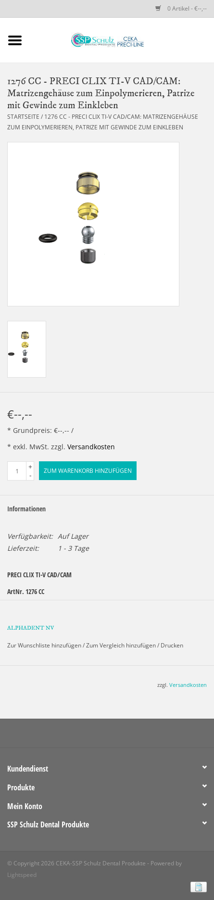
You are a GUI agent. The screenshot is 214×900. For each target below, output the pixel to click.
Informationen (26, 508)
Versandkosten (91, 446)
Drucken (172, 645)
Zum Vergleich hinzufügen (121, 645)
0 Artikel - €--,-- (181, 8)
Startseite (23, 117)
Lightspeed (22, 875)
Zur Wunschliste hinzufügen (44, 645)
